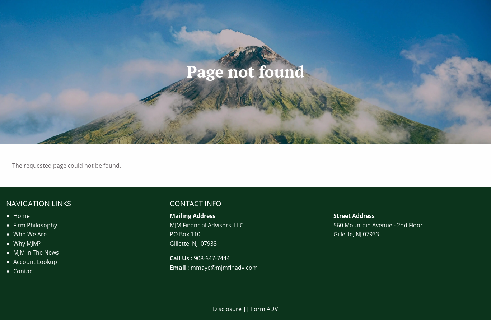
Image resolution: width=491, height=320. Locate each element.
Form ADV (264, 309)
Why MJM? (27, 243)
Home (21, 216)
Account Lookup (35, 262)
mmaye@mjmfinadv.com (224, 268)
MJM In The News (36, 252)
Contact (23, 271)
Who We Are (30, 234)
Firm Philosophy (35, 225)
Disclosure (227, 309)
